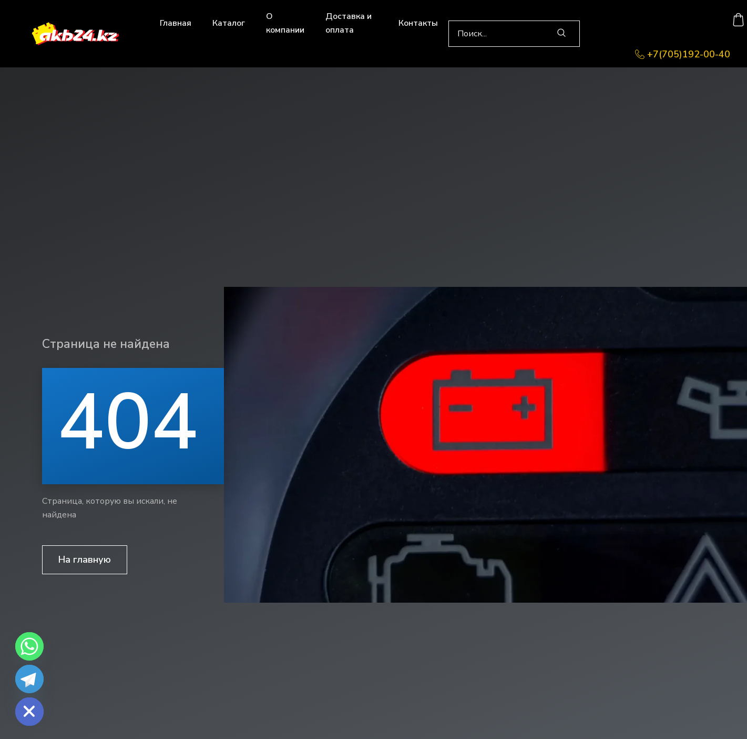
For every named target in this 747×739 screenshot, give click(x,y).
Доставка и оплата (348, 23)
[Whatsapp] (29, 646)
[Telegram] (29, 679)
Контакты (418, 23)
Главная (175, 23)
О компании (285, 23)
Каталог (228, 23)
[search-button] (561, 34)
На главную (84, 559)
